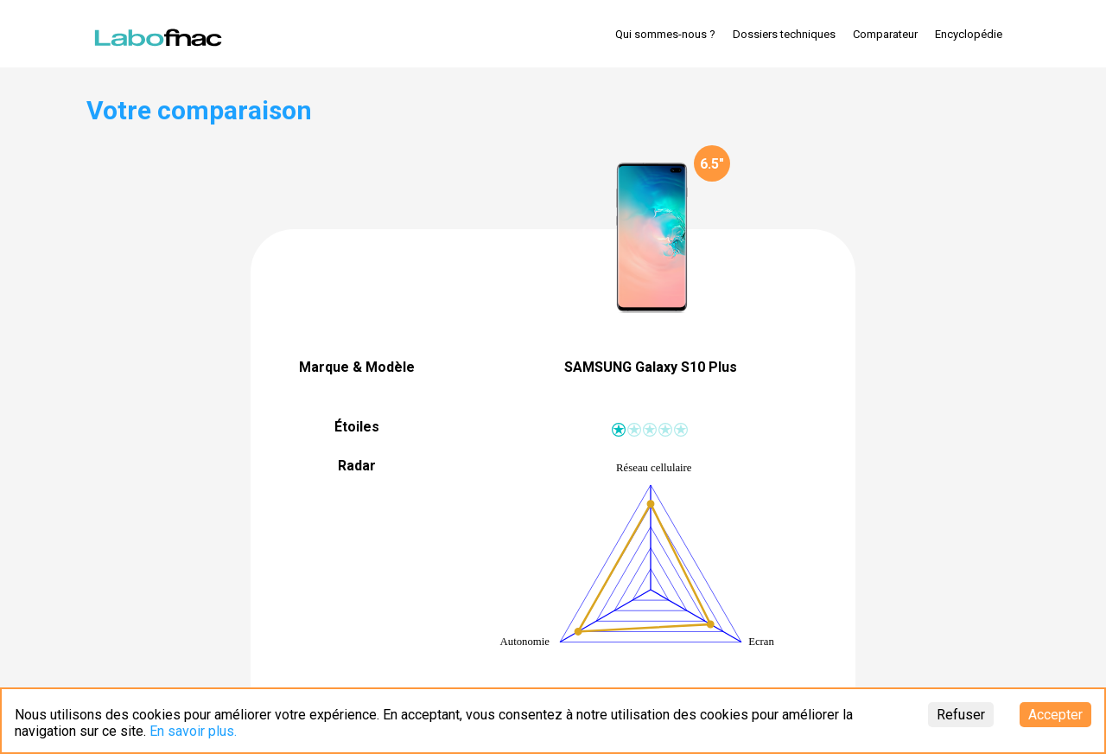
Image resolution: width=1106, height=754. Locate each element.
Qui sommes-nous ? (665, 34)
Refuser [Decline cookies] (961, 714)
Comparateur (885, 34)
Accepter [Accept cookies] (1055, 714)
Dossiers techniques (784, 34)
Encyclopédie (968, 34)
